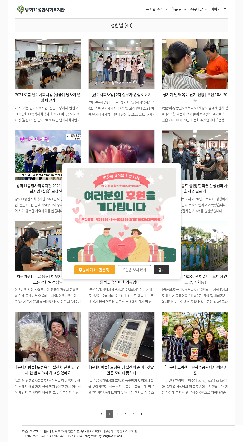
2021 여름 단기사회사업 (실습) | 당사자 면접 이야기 (48, 97)
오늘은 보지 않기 (134, 269)
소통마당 (198, 9)
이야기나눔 (219, 9)
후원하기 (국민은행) (95, 269)
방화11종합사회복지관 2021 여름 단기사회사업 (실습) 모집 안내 (48, 188)
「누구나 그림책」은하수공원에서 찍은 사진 (195, 370)
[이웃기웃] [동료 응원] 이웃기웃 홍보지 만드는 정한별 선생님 (47, 279)
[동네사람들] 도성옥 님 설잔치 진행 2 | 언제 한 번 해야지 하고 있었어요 (48, 370)
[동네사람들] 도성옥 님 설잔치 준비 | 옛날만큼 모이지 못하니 (121, 370)
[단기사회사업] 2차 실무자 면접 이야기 (121, 94)
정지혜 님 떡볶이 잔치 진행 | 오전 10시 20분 (195, 97)
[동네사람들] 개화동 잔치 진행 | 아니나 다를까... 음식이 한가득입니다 (121, 279)
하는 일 (178, 9)
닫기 (161, 269)
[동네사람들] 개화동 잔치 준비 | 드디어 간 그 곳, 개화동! (195, 279)
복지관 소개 (157, 9)
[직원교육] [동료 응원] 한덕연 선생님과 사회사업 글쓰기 (195, 188)
